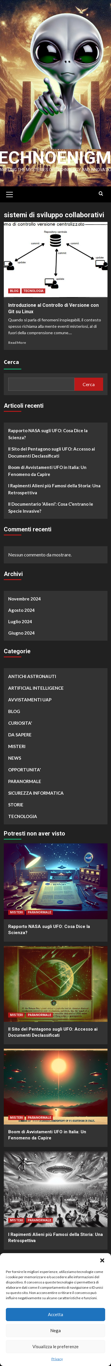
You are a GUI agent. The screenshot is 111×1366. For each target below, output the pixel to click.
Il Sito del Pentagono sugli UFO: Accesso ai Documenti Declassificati (51, 450)
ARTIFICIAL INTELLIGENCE (36, 685)
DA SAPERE (20, 732)
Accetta (55, 1314)
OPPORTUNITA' (24, 767)
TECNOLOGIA (33, 288)
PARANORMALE (24, 778)
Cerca (11, 359)
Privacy (57, 1359)
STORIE (15, 802)
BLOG (14, 288)
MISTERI (16, 743)
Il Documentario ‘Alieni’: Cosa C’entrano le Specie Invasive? (50, 505)
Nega (55, 1330)
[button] (102, 1260)
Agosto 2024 (21, 607)
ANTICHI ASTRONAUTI (32, 673)
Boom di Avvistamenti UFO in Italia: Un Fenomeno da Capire (47, 468)
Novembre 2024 (24, 596)
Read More (17, 340)
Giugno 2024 (21, 630)
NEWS (14, 755)
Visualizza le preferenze (55, 1346)
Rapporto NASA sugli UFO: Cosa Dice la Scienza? (48, 431)
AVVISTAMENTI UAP (29, 697)
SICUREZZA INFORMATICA (36, 790)
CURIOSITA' (20, 720)
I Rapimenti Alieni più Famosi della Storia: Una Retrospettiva (54, 486)
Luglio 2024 (20, 618)
